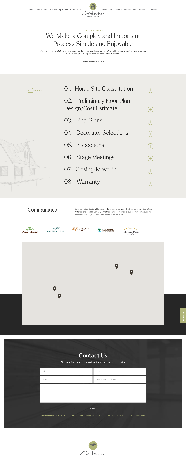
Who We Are (41, 10)
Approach (63, 10)
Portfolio (53, 10)
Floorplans (142, 10)
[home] (93, 10)
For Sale (118, 10)
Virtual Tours (75, 10)
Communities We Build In (93, 61)
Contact (153, 10)
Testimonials (107, 10)
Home (31, 10)
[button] (110, 89)
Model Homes (130, 10)
